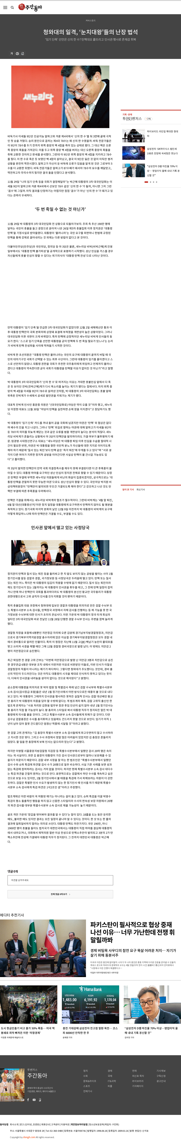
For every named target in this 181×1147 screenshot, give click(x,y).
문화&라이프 (89, 1081)
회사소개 (14, 1124)
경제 (110, 1070)
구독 (149, 119)
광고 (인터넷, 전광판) (30, 1124)
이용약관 (65, 1124)
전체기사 (87, 1091)
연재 (134, 1070)
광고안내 (161, 1081)
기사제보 (161, 1070)
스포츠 (86, 1086)
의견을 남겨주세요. (20, 880)
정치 (85, 1070)
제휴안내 (45, 1124)
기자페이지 (137, 1086)
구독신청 (161, 1076)
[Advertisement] (28, 291)
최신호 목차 (138, 1076)
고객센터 (55, 1124)
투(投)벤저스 (132, 118)
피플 (110, 1086)
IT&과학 (112, 1081)
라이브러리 (137, 1081)
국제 (110, 1076)
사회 (85, 1076)
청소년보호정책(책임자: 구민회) (104, 1124)
